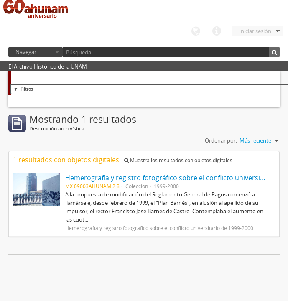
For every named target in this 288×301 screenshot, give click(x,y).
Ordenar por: (221, 140)
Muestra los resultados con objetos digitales (178, 160)
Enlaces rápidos (216, 31)
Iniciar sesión (255, 31)
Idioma (195, 31)
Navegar (25, 52)
